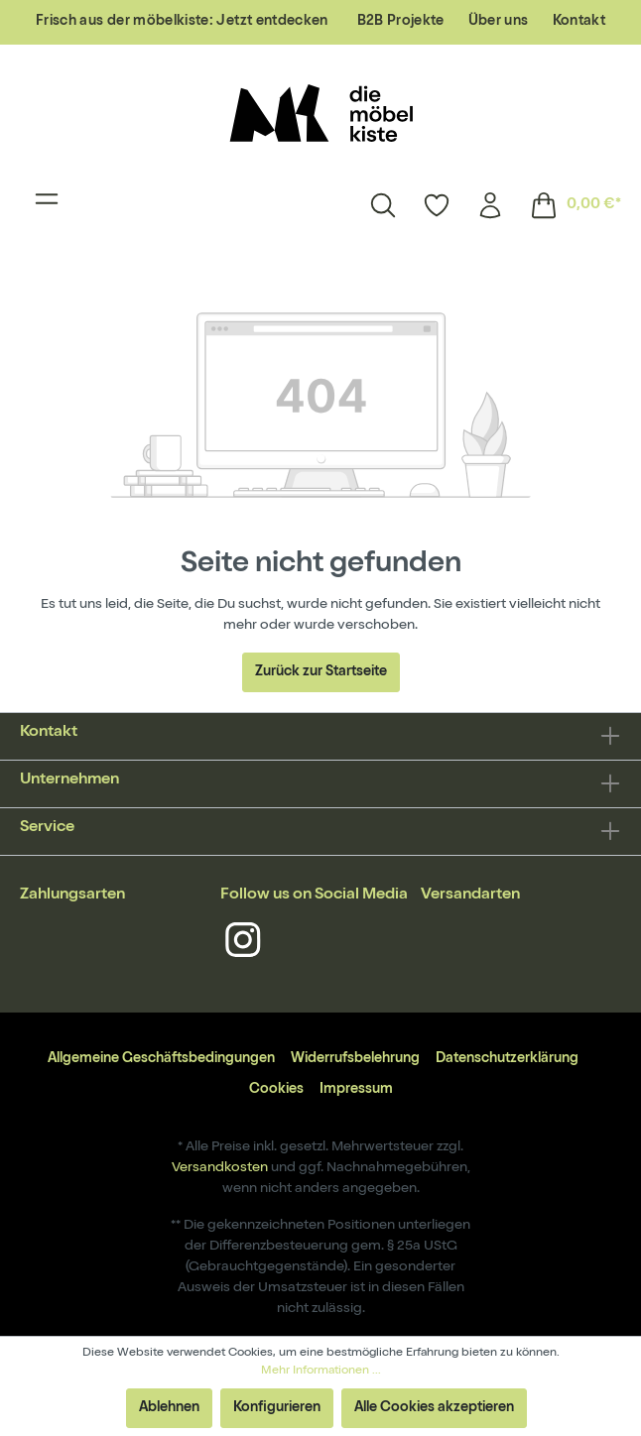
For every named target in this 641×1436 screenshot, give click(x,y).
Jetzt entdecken (271, 22)
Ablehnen (169, 1408)
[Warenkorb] (569, 205)
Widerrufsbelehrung (355, 1059)
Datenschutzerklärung (507, 1059)
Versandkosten (220, 1168)
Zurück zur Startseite (321, 672)
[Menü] (46, 205)
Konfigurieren (276, 1408)
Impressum (356, 1090)
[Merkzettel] (436, 205)
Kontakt (579, 22)
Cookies (276, 1090)
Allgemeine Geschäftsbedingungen (161, 1059)
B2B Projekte (401, 22)
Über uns (498, 22)
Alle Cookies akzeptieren (434, 1408)
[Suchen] (383, 205)
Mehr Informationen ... (321, 1371)
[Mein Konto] (490, 205)
